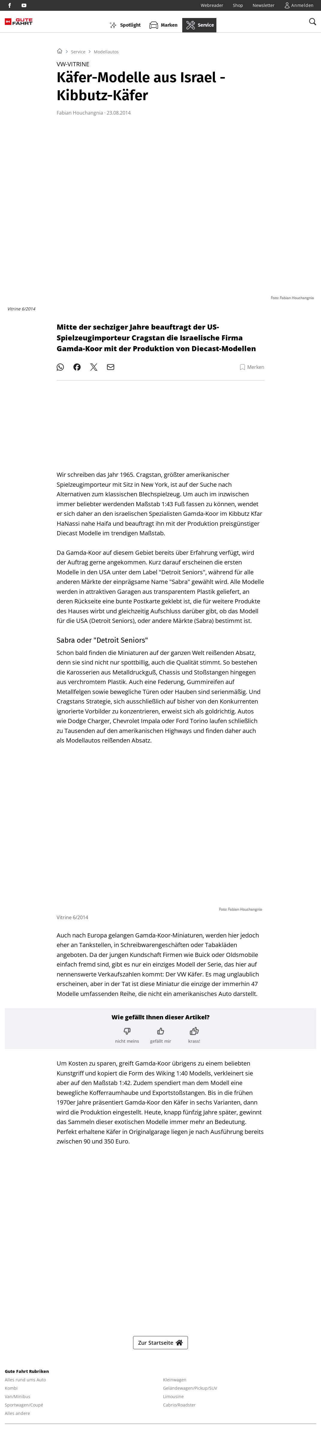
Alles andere (17, 1238)
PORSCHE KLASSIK (271, 1392)
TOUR (174, 1392)
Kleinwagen (174, 1204)
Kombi (11, 1213)
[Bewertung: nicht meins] (127, 1030)
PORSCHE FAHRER (22, 1401)
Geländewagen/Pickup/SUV (190, 1213)
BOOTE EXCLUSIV (115, 1392)
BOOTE (85, 1392)
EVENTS (54, 1401)
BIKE (158, 1392)
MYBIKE (193, 1392)
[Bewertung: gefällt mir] (160, 1030)
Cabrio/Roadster (179, 1230)
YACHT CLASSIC (56, 1392)
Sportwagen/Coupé (24, 1230)
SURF (143, 1392)
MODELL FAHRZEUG (227, 1392)
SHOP (10, 1392)
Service (78, 127)
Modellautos (106, 127)
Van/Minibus (17, 1221)
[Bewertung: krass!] (194, 1030)
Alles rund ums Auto (25, 1204)
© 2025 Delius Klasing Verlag (34, 1416)
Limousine (173, 1221)
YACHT (28, 1392)
